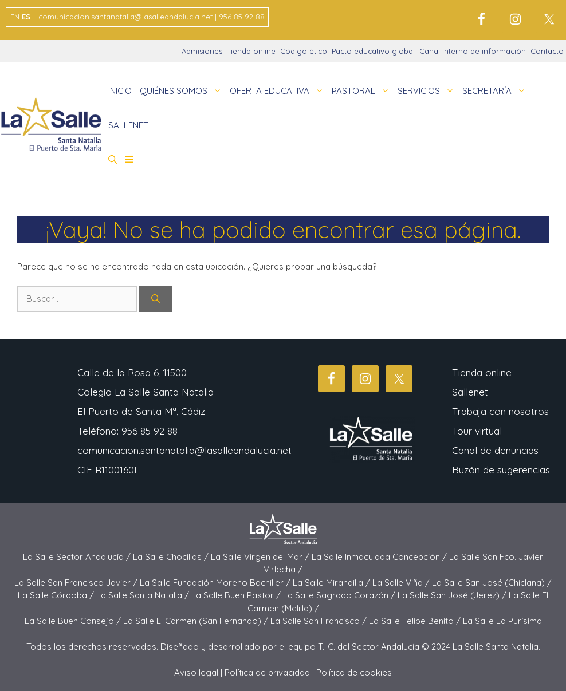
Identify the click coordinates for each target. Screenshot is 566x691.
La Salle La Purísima (502, 620)
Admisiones (202, 51)
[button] (112, 160)
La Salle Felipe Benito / (416, 620)
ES (26, 16)
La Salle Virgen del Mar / (261, 556)
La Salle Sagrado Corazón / (340, 595)
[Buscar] (155, 299)
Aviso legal (196, 672)
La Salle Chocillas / (172, 556)
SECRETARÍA (496, 91)
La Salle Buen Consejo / (74, 620)
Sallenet (470, 392)
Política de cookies (354, 672)
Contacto (547, 51)
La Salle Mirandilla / (332, 582)
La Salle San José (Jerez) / (453, 595)
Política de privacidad (267, 672)
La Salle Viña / (402, 582)
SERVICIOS (428, 91)
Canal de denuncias (495, 450)
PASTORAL (363, 91)
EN (14, 16)
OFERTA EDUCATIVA (279, 91)
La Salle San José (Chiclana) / (492, 582)
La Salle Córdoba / (57, 595)
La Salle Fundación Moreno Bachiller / (216, 582)
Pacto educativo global (373, 51)
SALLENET (128, 125)
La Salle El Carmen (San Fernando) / (196, 620)
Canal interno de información (472, 51)
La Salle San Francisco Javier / (77, 582)
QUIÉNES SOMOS (183, 91)
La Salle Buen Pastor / (237, 595)
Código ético (303, 51)
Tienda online (251, 51)
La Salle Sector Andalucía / (78, 556)
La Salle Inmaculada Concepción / (380, 556)
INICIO (120, 90)
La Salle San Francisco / (319, 620)
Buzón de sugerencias (501, 470)
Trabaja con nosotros (500, 411)
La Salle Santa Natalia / (143, 595)
